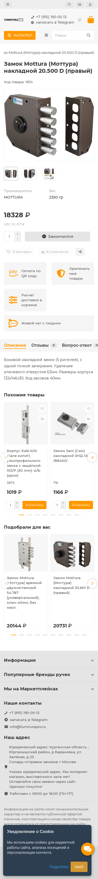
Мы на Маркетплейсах (49, 688)
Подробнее (58, 867)
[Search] (73, 35)
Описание (15, 345)
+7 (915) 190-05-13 (48, 17)
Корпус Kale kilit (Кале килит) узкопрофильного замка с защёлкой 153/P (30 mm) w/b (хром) (24, 463)
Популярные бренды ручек (49, 674)
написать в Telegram (51, 22)
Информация (49, 660)
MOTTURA (13, 197)
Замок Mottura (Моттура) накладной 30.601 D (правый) (71, 585)
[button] (5, 457)
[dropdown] (8, 4)
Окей (79, 867)
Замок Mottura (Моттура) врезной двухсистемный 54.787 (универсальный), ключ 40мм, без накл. (24, 592)
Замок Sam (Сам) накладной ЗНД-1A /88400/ (70, 456)
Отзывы (44, 345)
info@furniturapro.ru (28, 727)
